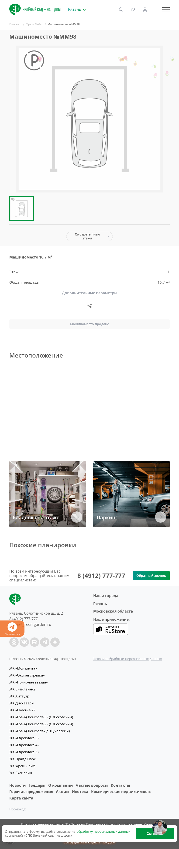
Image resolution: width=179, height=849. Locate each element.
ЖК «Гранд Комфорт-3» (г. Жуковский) (41, 717)
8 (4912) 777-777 (101, 575)
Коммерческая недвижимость (121, 791)
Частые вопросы (92, 785)
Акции (62, 791)
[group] (89, 119)
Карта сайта (21, 798)
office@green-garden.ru (30, 624)
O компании (60, 785)
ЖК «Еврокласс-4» (24, 745)
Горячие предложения (31, 791)
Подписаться (12, 629)
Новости (17, 785)
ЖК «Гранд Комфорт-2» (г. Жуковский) (41, 724)
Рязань (100, 603)
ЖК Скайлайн (20, 772)
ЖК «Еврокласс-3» (24, 738)
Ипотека (80, 791)
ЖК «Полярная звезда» (28, 682)
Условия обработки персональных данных (127, 659)
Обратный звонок (151, 575)
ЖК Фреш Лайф (22, 765)
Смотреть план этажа (87, 236)
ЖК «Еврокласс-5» (24, 752)
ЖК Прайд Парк (22, 758)
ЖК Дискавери (21, 703)
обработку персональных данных (103, 831)
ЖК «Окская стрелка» (27, 675)
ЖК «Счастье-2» (22, 710)
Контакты (120, 785)
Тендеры (37, 785)
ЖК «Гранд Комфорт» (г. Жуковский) (39, 731)
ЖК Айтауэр (19, 696)
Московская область (113, 611)
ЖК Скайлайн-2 (22, 689)
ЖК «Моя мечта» (23, 668)
